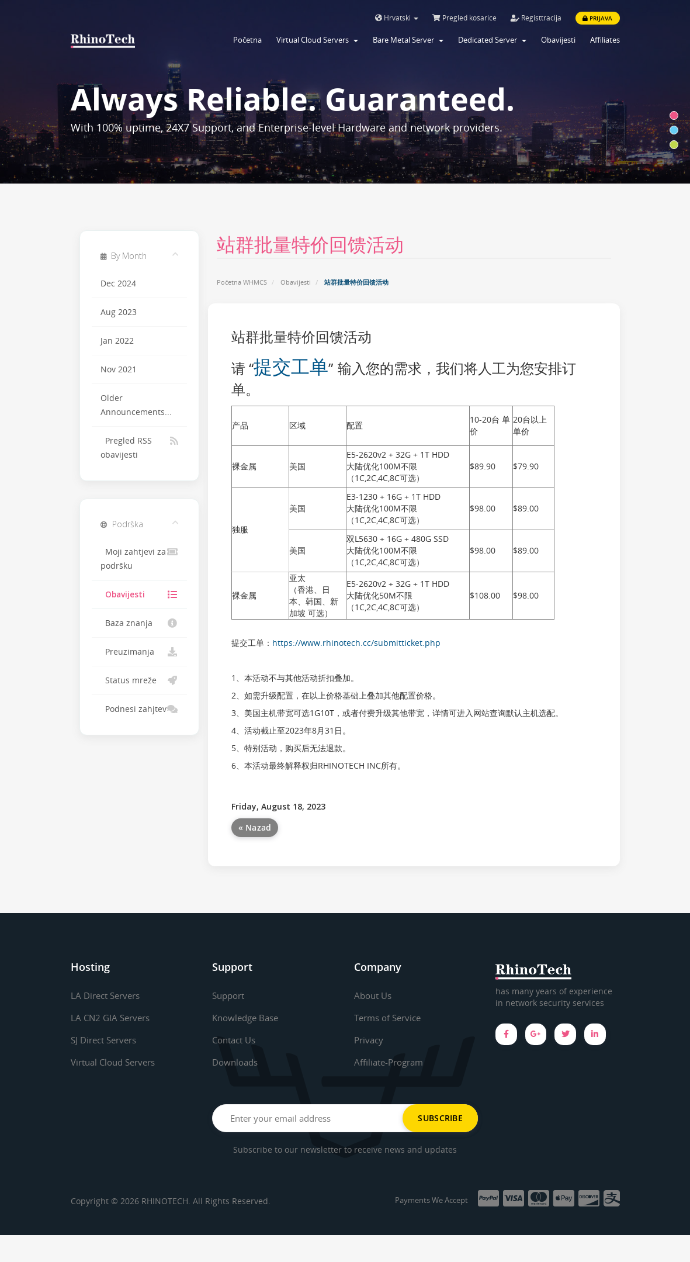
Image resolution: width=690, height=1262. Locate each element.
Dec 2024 (118, 283)
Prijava (597, 18)
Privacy (370, 1039)
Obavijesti (558, 39)
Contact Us (236, 1039)
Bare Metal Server (408, 39)
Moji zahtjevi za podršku (139, 558)
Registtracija (536, 18)
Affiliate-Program (391, 1062)
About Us (374, 995)
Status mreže (139, 680)
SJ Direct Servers (107, 1039)
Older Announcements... (136, 405)
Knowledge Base (248, 1017)
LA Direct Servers (108, 995)
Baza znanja (139, 623)
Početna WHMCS (242, 282)
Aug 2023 (118, 312)
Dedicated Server (492, 39)
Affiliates (605, 39)
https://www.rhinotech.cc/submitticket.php (356, 642)
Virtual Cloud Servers (317, 39)
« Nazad (255, 827)
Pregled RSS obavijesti (139, 447)
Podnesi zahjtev (139, 709)
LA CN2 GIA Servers (113, 1017)
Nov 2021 (118, 369)
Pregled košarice (464, 18)
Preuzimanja (139, 652)
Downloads (237, 1062)
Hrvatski (396, 18)
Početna (247, 39)
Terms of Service (390, 1017)
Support (230, 995)
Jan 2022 (117, 341)
